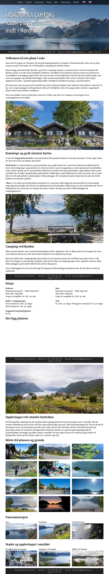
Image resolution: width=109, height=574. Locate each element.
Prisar (49, 2)
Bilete (76, 2)
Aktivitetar (66, 2)
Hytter (29, 2)
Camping (38, 2)
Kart (56, 2)
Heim (20, 2)
